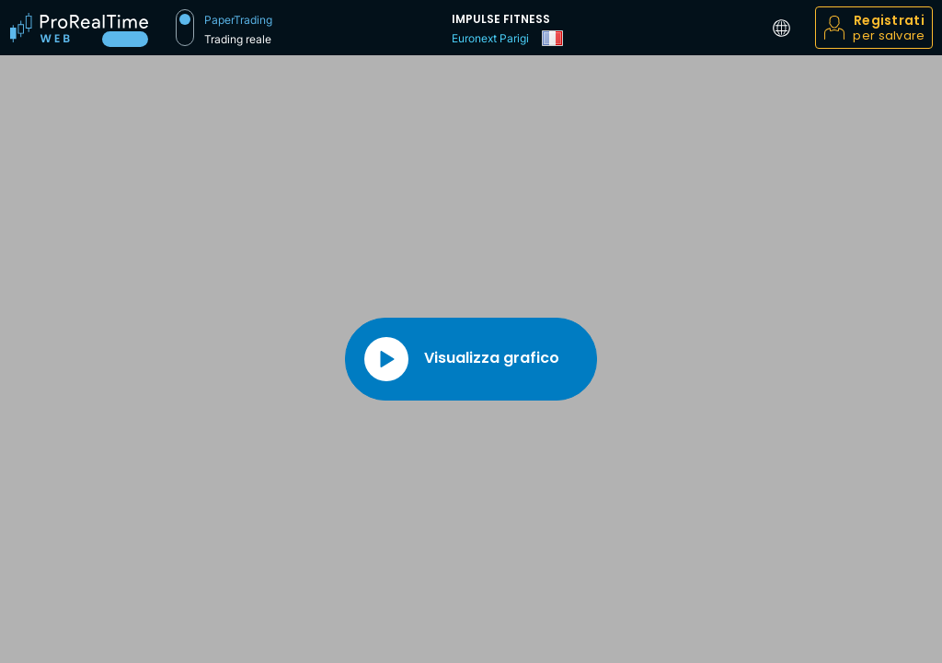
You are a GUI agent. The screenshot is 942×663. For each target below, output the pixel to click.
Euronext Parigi (490, 38)
